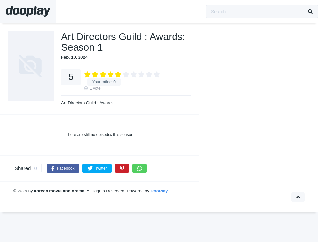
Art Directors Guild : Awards (87, 103)
